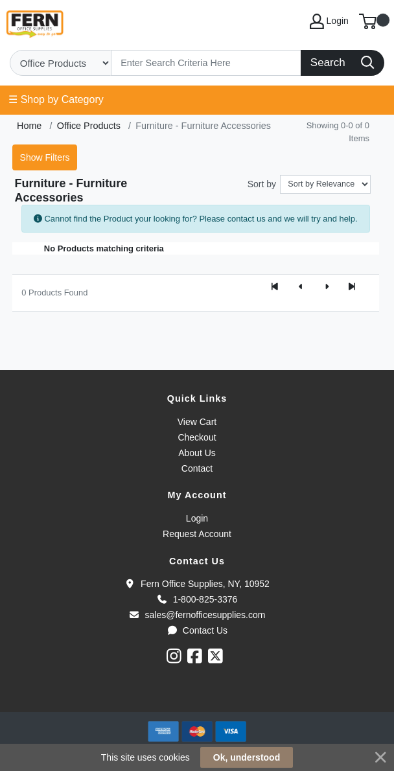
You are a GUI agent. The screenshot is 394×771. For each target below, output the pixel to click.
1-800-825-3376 (197, 599)
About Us (197, 453)
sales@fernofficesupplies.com (197, 615)
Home (29, 126)
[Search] (206, 63)
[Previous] (301, 288)
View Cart (197, 422)
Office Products (89, 126)
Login (197, 518)
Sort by (262, 184)
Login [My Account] (329, 21)
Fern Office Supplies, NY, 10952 (197, 584)
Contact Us (197, 630)
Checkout (197, 437)
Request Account (197, 534)
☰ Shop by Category (56, 99)
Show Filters (45, 157)
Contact (197, 468)
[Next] (327, 288)
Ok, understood (246, 757)
